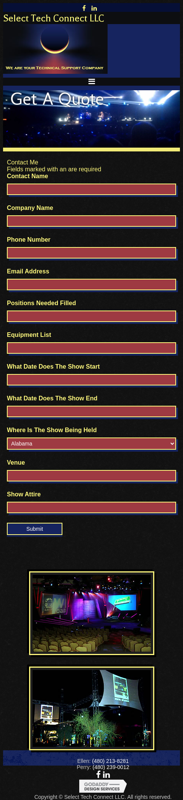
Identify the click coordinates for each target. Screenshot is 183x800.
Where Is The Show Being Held (52, 430)
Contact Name (27, 176)
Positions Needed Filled (41, 303)
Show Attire (24, 494)
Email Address (28, 271)
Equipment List (29, 335)
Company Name (30, 208)
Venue (16, 462)
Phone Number (29, 239)
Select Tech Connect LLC (53, 18)
